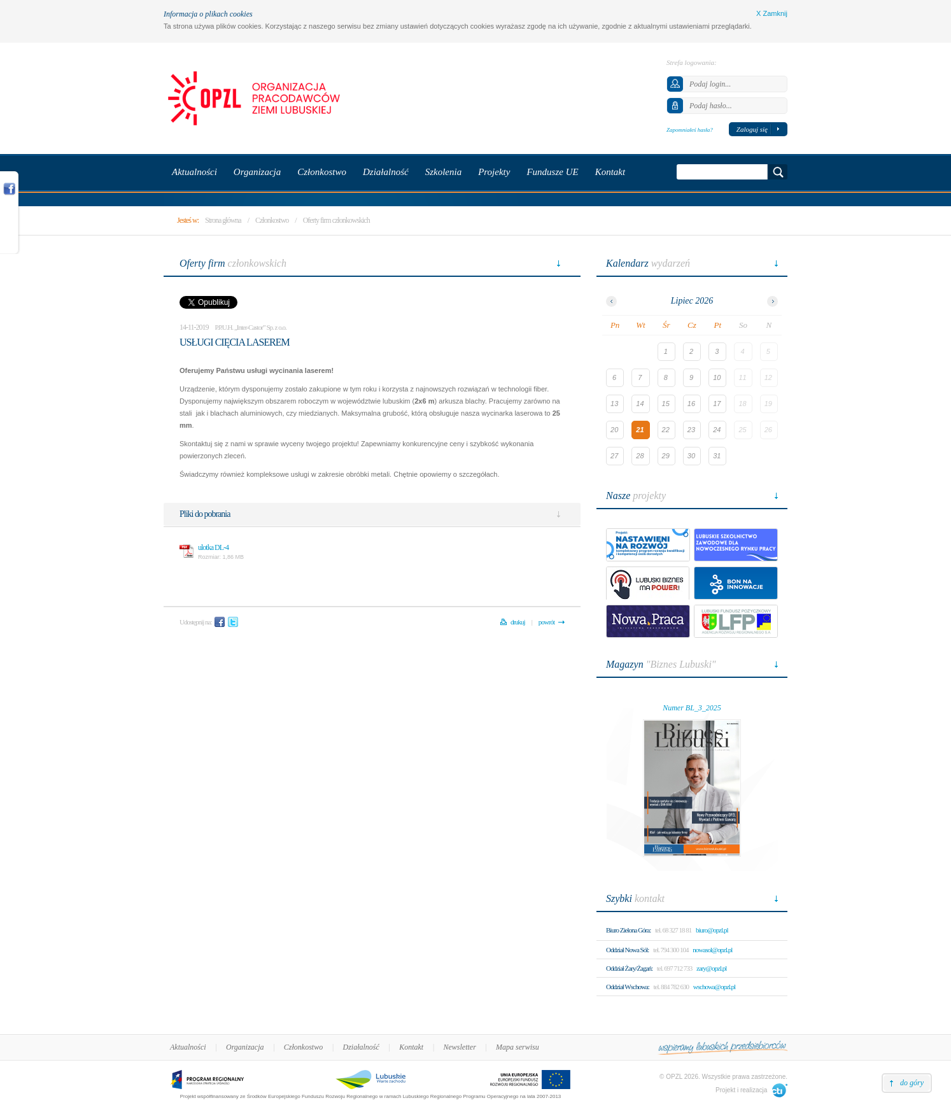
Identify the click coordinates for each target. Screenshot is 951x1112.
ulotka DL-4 (213, 547)
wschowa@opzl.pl (714, 986)
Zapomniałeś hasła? (689, 130)
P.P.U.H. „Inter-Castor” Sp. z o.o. (250, 327)
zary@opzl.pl (711, 968)
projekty (636, 495)
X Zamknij (771, 13)
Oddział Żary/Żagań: (629, 968)
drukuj (518, 622)
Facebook (220, 622)
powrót (546, 622)
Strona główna (223, 220)
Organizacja (245, 1047)
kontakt (635, 898)
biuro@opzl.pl (712, 930)
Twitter (233, 622)
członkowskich (233, 263)
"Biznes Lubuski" (661, 664)
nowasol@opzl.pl (712, 950)
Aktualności (188, 1047)
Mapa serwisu (517, 1047)
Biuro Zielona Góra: (628, 930)
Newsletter (459, 1047)
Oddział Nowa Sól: (627, 950)
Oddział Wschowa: (627, 986)
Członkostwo (271, 220)
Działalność (361, 1047)
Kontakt (411, 1047)
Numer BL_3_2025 (692, 707)
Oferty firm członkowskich (336, 220)
